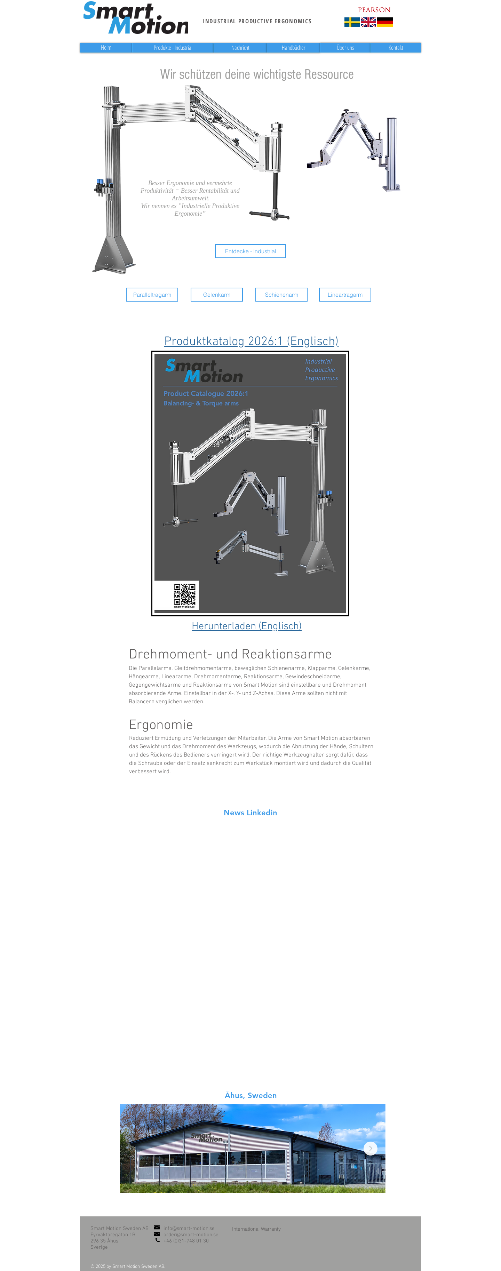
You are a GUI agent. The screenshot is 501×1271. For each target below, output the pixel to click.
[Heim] (106, 48)
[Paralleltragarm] (152, 295)
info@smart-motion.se (189, 1228)
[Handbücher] (293, 48)
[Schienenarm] (281, 295)
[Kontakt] (396, 48)
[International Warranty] (256, 1228)
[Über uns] (345, 48)
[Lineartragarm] (345, 295)
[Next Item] (370, 1149)
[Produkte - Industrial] (173, 48)
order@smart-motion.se (191, 1235)
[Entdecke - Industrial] (250, 251)
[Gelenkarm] (217, 295)
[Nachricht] (240, 48)
